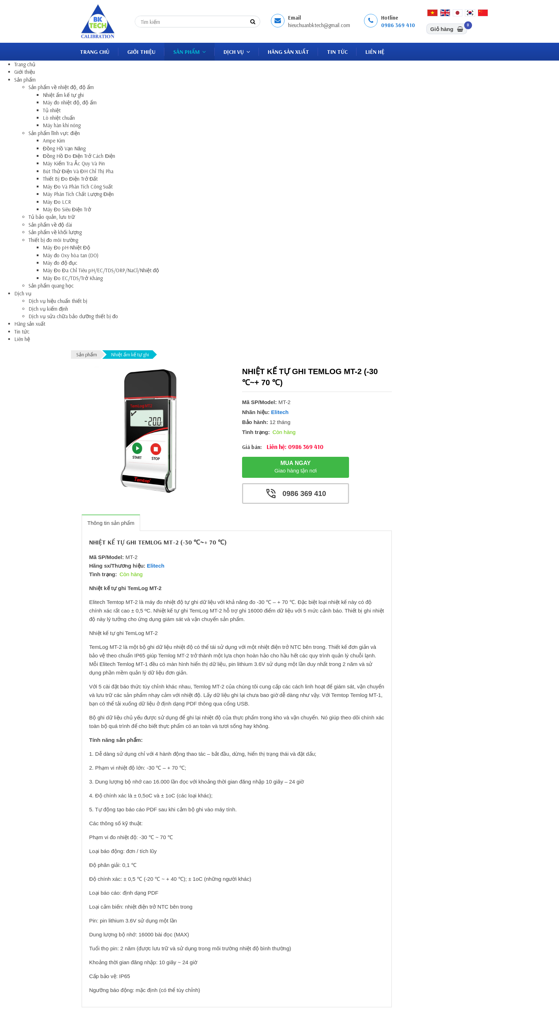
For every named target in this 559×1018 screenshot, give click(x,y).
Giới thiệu (141, 51)
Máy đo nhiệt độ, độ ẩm (70, 102)
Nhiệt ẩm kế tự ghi (63, 95)
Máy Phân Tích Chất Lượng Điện (78, 194)
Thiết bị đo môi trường (53, 240)
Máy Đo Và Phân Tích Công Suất (78, 186)
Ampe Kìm (54, 140)
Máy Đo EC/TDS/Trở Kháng (73, 278)
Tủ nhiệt (52, 110)
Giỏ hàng (448, 28)
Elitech (279, 412)
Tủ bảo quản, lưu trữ (52, 216)
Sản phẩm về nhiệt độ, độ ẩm (61, 87)
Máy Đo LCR (57, 201)
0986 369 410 (398, 25)
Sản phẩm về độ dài (50, 224)
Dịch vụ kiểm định (48, 308)
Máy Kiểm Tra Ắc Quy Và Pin (74, 163)
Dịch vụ (237, 51)
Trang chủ (94, 51)
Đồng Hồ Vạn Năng (64, 148)
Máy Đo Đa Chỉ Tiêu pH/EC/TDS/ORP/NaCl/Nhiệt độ (101, 270)
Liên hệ (374, 51)
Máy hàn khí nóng (62, 125)
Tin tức (337, 51)
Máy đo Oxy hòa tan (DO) (70, 255)
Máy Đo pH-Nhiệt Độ (66, 247)
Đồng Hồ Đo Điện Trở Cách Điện (79, 156)
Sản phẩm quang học (51, 285)
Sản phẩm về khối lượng (55, 232)
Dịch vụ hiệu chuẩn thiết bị (58, 301)
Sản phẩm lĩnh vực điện (54, 133)
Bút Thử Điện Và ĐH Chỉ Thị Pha (78, 171)
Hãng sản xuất (288, 51)
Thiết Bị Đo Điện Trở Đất (70, 178)
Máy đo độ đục (60, 262)
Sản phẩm (189, 51)
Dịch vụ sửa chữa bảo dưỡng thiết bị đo (73, 316)
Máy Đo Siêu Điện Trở (67, 209)
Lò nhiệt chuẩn (59, 117)
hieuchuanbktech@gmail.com (319, 25)
